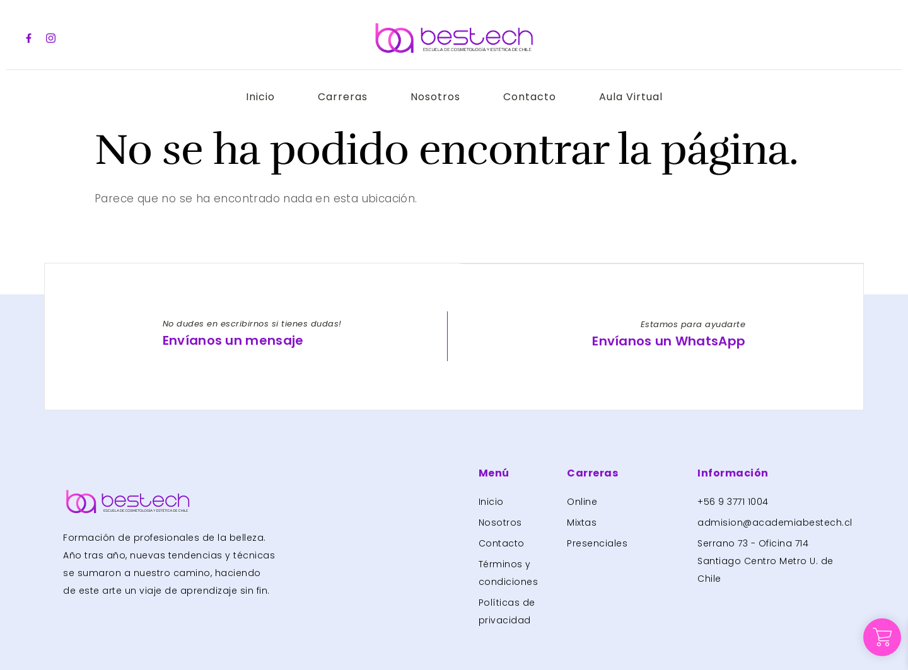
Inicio (257, 97)
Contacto (530, 97)
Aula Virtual (633, 97)
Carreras (341, 97)
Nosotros (435, 97)
